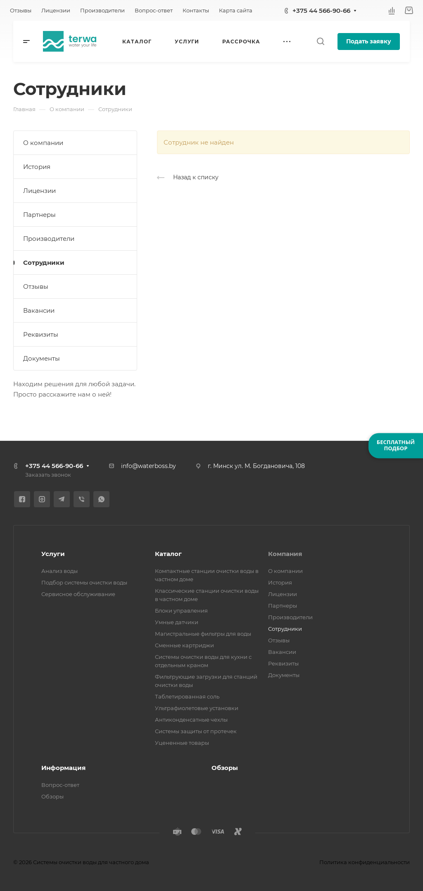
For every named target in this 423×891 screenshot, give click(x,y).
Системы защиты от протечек (196, 731)
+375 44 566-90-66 (321, 10)
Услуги (53, 554)
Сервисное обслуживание (78, 594)
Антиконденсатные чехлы (191, 719)
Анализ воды (59, 571)
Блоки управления (181, 610)
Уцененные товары (182, 742)
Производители (48, 238)
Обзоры (52, 796)
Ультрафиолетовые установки (196, 708)
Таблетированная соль (187, 696)
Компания (285, 554)
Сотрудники (43, 262)
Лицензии (39, 191)
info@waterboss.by (148, 466)
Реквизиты (40, 334)
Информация (63, 768)
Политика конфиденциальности (364, 862)
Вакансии (39, 310)
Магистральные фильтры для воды (203, 633)
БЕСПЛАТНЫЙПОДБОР (396, 445)
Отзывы (35, 286)
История (36, 167)
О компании (43, 143)
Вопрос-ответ (60, 785)
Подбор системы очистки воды (84, 582)
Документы (41, 358)
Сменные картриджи (184, 645)
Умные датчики (176, 622)
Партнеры (39, 215)
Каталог (168, 554)
